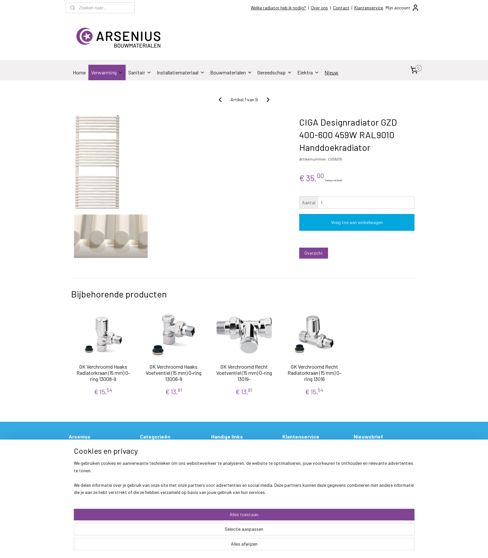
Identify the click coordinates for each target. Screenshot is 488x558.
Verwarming (107, 72)
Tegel (145, 478)
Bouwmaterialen (231, 72)
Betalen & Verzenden (302, 456)
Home (79, 72)
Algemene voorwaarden (92, 485)
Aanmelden (369, 463)
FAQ (215, 470)
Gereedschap (274, 72)
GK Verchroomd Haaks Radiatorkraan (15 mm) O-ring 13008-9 (103, 372)
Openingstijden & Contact (94, 456)
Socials (76, 470)
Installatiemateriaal (181, 72)
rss (284, 546)
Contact (341, 7)
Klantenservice (368, 7)
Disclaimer (79, 499)
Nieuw (331, 72)
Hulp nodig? (222, 463)
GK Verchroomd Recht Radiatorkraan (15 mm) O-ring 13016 (314, 372)
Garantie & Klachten (302, 470)
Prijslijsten (221, 449)
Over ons (319, 7)
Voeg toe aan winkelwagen (357, 222)
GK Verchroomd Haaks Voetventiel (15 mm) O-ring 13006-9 (173, 372)
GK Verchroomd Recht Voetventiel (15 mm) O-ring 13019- (244, 372)
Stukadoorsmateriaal (161, 485)
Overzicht (313, 253)
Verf (144, 492)
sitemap (273, 546)
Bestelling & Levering (302, 449)
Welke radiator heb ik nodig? (278, 7)
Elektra (308, 72)
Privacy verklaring (86, 492)
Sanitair (140, 72)
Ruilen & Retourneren (302, 463)
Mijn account (402, 8)
